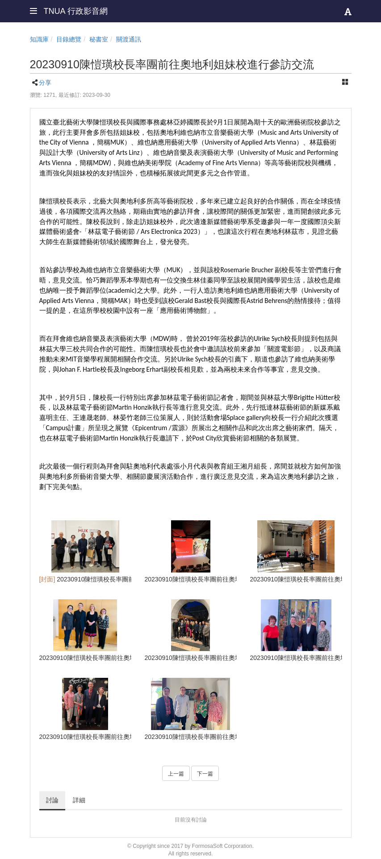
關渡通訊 (128, 39)
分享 (45, 82)
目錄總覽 (68, 39)
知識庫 (39, 39)
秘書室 (98, 39)
